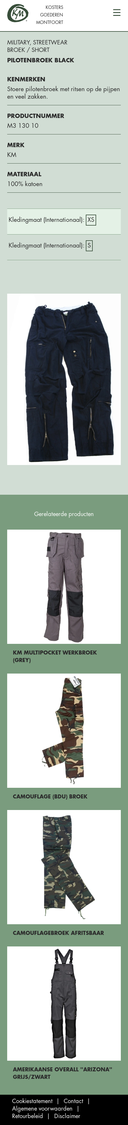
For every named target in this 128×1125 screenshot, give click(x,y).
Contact (73, 1101)
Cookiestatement (32, 1101)
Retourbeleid (27, 1116)
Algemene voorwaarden (42, 1109)
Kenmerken (26, 79)
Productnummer (35, 116)
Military (18, 43)
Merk (15, 145)
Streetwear (50, 43)
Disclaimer (67, 1116)
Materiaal (24, 174)
